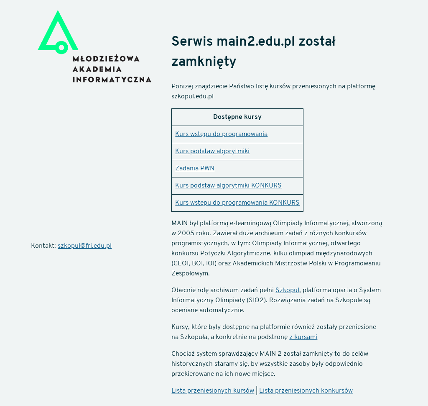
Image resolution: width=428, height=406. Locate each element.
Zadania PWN (194, 168)
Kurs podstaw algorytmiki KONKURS (228, 185)
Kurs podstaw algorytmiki (212, 151)
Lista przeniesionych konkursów (306, 391)
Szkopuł (287, 290)
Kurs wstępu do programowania (221, 134)
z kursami (303, 337)
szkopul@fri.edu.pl (85, 246)
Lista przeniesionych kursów (212, 391)
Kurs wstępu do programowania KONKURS (237, 203)
